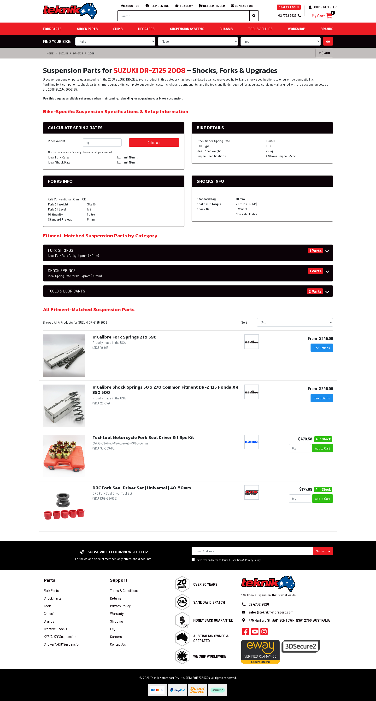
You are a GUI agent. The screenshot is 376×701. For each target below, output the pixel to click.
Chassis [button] (226, 29)
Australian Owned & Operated (211, 638)
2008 (91, 53)
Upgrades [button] (146, 29)
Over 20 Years (205, 584)
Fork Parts (51, 590)
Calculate (154, 142)
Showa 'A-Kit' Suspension (62, 644)
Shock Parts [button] (87, 29)
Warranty (117, 613)
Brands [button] (327, 29)
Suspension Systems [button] (187, 29)
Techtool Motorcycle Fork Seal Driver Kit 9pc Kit (143, 437)
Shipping (116, 621)
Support (118, 580)
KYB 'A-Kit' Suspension (60, 636)
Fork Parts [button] (52, 29)
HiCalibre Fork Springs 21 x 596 (125, 337)
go (328, 41)
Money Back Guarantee (213, 620)
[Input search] (183, 15)
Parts (49, 580)
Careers (116, 636)
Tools (48, 605)
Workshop (296, 29)
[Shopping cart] (322, 16)
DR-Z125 (78, 53)
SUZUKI (63, 53)
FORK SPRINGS (73, 253)
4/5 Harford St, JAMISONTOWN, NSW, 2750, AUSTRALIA (289, 620)
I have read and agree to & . (226, 559)
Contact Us (118, 644)
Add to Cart (322, 448)
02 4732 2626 (289, 15)
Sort (244, 322)
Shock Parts (52, 598)
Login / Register (323, 7)
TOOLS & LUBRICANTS (66, 290)
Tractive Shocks (55, 628)
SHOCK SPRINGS (75, 273)
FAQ (113, 628)
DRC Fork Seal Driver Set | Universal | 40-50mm (142, 488)
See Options (322, 348)
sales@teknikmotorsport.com (270, 612)
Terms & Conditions (232, 559)
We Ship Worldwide (209, 656)
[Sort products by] (295, 322)
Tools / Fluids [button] (260, 29)
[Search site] (254, 15)
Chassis (49, 613)
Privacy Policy (253, 559)
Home (50, 53)
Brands (49, 621)
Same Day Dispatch (209, 602)
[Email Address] (252, 551)
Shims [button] (118, 29)
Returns (115, 598)
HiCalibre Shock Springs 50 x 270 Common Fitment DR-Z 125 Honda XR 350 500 (165, 390)
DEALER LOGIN (289, 7)
